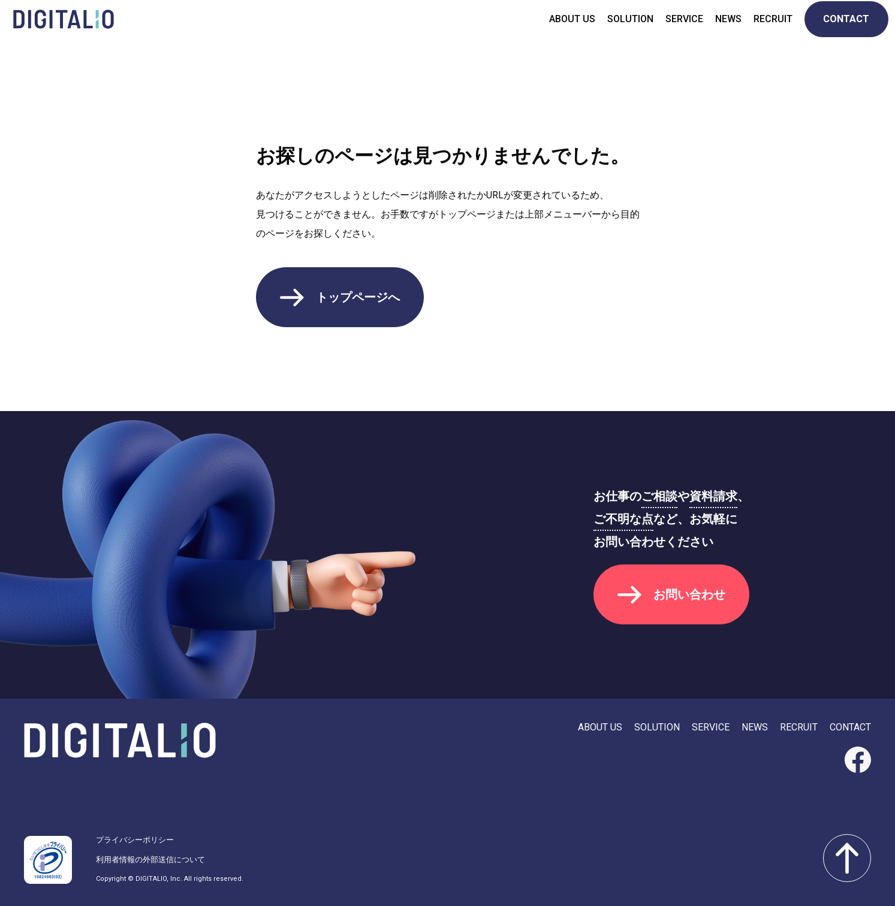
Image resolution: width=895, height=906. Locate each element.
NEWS (723, 30)
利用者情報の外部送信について (150, 859)
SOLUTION (625, 30)
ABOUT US (567, 30)
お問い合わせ (689, 594)
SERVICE (679, 30)
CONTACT (841, 29)
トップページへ (358, 297)
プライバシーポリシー (135, 839)
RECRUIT (767, 30)
